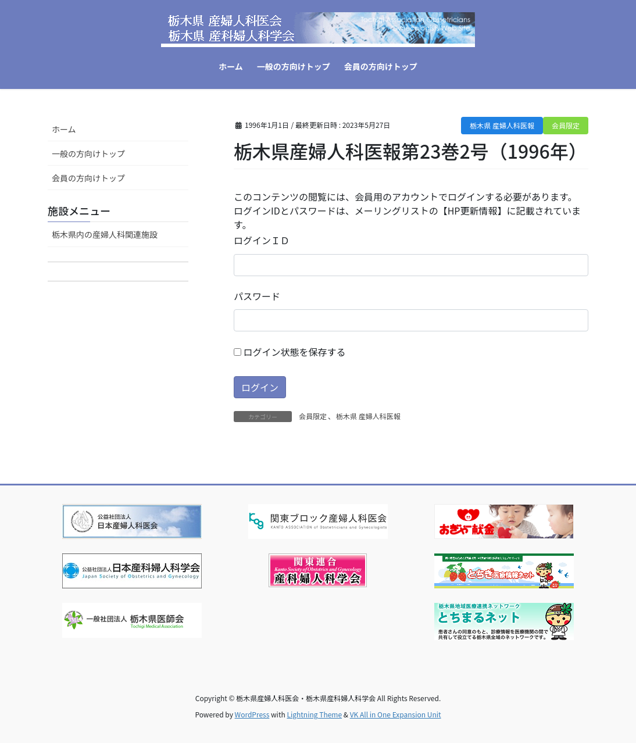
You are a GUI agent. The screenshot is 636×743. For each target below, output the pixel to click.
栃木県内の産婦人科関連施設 (105, 234)
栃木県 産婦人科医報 (502, 125)
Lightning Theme (314, 714)
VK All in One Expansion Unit (395, 714)
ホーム (64, 129)
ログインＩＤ (262, 240)
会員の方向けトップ (88, 178)
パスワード (257, 296)
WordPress (252, 714)
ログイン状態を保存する (290, 352)
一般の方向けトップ (88, 153)
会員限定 (566, 125)
